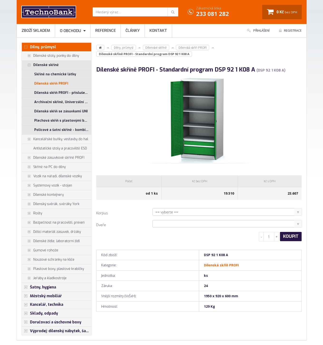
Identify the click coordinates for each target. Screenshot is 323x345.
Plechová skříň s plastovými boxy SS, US (63, 120)
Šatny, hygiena (39, 287)
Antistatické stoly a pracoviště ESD (60, 148)
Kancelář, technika (42, 304)
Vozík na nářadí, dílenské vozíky (52, 176)
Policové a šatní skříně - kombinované (63, 130)
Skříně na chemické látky (55, 74)
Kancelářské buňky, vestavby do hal (55, 139)
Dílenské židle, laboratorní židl (51, 241)
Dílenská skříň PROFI (51, 83)
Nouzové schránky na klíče (48, 259)
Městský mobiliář (42, 296)
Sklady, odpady (40, 313)
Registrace (290, 30)
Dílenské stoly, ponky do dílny (50, 55)
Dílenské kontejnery (43, 194)
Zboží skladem (36, 30)
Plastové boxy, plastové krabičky (53, 268)
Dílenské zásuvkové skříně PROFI (53, 157)
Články (132, 30)
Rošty (32, 213)
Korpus (102, 213)
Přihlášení (258, 30)
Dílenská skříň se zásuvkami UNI (61, 111)
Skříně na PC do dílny (44, 167)
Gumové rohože (40, 250)
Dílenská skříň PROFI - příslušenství (63, 93)
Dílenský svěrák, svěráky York (50, 204)
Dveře (101, 224)
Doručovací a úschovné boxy (51, 322)
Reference (105, 30)
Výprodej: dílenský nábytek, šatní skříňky (57, 331)
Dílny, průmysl (39, 47)
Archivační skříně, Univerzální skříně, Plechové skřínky (63, 102)
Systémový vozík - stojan (47, 185)
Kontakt (158, 30)
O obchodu (73, 30)
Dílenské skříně (40, 65)
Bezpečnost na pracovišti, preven (53, 222)
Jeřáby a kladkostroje (44, 278)
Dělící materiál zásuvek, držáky (51, 231)
